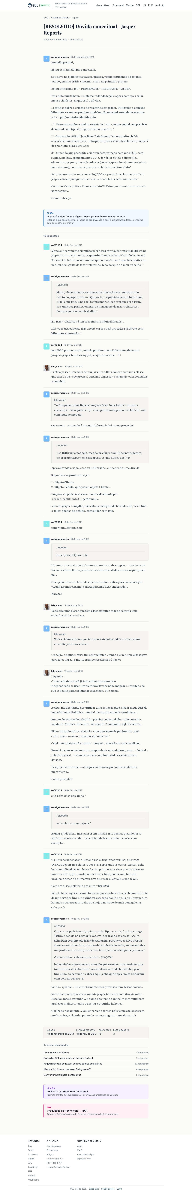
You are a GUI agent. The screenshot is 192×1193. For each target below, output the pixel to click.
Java (99, 5)
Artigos (50, 1154)
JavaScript (33, 1167)
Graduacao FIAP (54, 1158)
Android (159, 5)
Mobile (130, 5)
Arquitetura (33, 1179)
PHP (150, 5)
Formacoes (52, 1150)
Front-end (33, 1154)
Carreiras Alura (53, 1146)
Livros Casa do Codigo (58, 1167)
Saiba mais (94, 1189)
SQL (138, 5)
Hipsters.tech (84, 1158)
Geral (107, 5)
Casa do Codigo (85, 1154)
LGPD (119, 1189)
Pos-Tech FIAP (54, 1163)
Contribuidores (108, 1189)
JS (144, 5)
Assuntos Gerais (60, 17)
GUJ (46, 17)
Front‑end (118, 5)
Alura (79, 1146)
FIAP (79, 1150)
